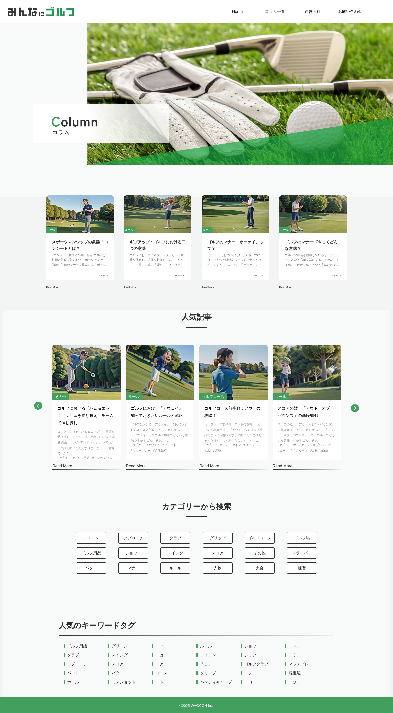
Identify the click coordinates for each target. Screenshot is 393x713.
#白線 (324, 450)
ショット (133, 553)
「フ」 (162, 646)
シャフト (252, 655)
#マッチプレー (141, 450)
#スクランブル (102, 457)
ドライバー (302, 553)
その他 (260, 553)
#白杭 (314, 450)
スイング (175, 553)
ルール (175, 568)
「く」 (294, 655)
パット (73, 673)
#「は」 (65, 457)
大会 (260, 568)
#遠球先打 (160, 450)
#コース (248, 445)
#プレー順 (169, 445)
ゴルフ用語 (77, 646)
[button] (38, 407)
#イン (237, 445)
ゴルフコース (260, 538)
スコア (218, 553)
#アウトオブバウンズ (316, 445)
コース (162, 673)
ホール (73, 682)
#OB (296, 445)
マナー (133, 568)
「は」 (162, 655)
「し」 (206, 664)
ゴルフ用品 (91, 553)
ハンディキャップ (216, 682)
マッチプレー (300, 664)
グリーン (120, 646)
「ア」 (162, 664)
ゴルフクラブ (256, 664)
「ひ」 (294, 682)
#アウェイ (153, 445)
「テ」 (250, 673)
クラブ (175, 538)
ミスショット (124, 682)
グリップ (218, 538)
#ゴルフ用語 (81, 457)
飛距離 (294, 673)
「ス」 (294, 646)
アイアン (91, 538)
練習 (302, 568)
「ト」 (162, 682)
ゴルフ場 (302, 538)
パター (91, 568)
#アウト (225, 445)
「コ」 (250, 682)
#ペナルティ (299, 450)
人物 (218, 568)
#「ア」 (138, 445)
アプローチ (133, 538)
